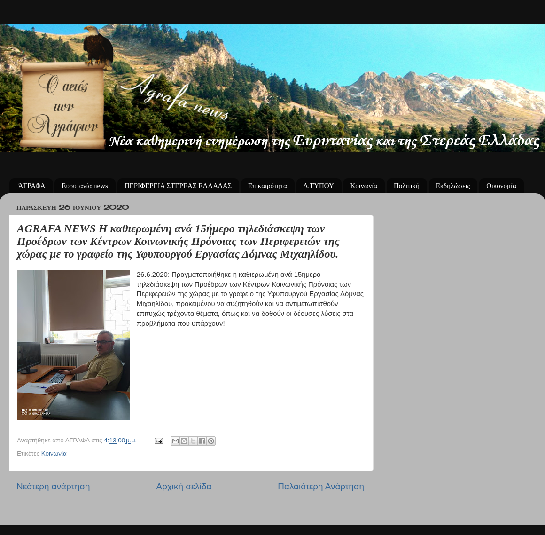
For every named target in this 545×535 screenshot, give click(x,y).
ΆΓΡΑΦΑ (32, 185)
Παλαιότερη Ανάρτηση (321, 486)
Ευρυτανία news (85, 185)
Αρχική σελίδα (184, 486)
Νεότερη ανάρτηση (53, 486)
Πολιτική (407, 185)
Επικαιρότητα (267, 185)
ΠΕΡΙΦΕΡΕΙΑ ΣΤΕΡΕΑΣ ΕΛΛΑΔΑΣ (178, 185)
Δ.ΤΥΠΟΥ (319, 185)
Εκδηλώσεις (453, 185)
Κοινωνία (363, 185)
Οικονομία (501, 185)
